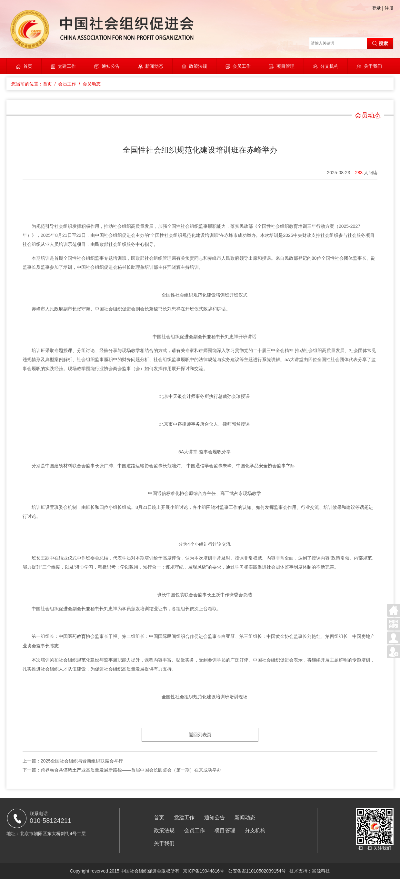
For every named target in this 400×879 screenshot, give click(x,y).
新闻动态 (154, 66)
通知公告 (111, 66)
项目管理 (285, 66)
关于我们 (373, 66)
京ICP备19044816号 (203, 871)
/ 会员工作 (64, 83)
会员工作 (242, 66)
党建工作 (67, 66)
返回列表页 (200, 734)
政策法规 (198, 66)
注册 (389, 8)
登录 (376, 8)
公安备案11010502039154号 (257, 871)
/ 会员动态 (88, 83)
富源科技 (321, 871)
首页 (27, 66)
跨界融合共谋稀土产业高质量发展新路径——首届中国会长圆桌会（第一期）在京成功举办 (131, 770)
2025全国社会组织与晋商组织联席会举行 (82, 760)
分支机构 (329, 66)
